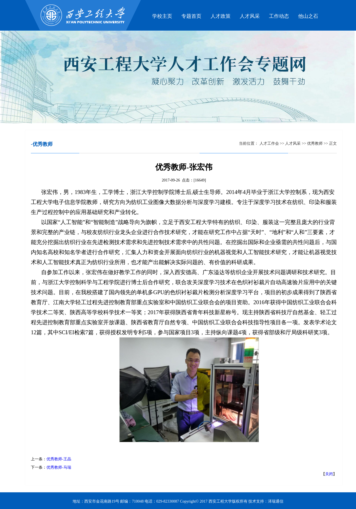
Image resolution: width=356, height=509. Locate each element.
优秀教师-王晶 (58, 459)
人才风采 (250, 16)
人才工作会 (269, 143)
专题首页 (191, 16)
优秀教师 (315, 143)
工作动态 (279, 16)
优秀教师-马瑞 (58, 467)
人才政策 (221, 16)
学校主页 (162, 16)
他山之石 (308, 16)
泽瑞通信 (275, 501)
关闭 (329, 474)
